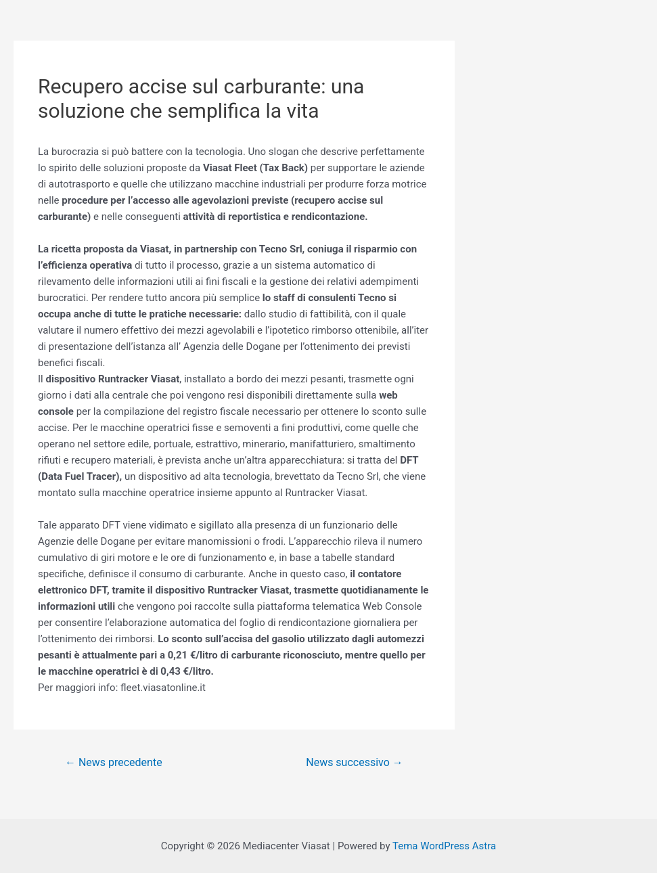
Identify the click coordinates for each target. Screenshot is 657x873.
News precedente (113, 762)
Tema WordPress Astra (444, 846)
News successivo (354, 762)
